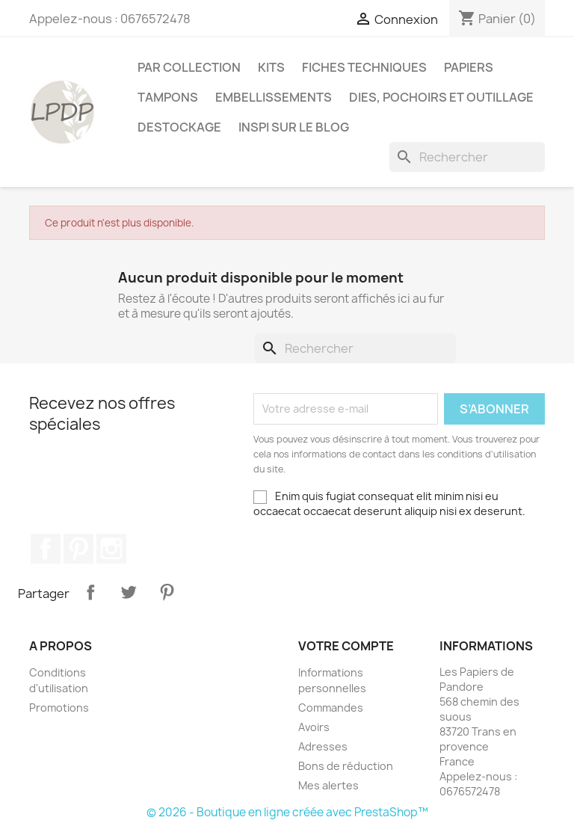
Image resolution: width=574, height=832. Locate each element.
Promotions (59, 707)
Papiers (468, 67)
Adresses (323, 746)
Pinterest (78, 549)
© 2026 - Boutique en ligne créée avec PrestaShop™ (287, 812)
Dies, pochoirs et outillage (441, 97)
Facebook (46, 549)
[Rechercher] (467, 157)
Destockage (179, 127)
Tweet (129, 592)
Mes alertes (328, 785)
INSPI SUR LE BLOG (293, 127)
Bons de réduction (345, 766)
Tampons (168, 97)
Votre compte (346, 646)
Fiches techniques (364, 67)
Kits (271, 67)
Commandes (330, 707)
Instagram (111, 549)
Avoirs (314, 727)
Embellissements (273, 97)
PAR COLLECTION (189, 67)
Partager (90, 592)
